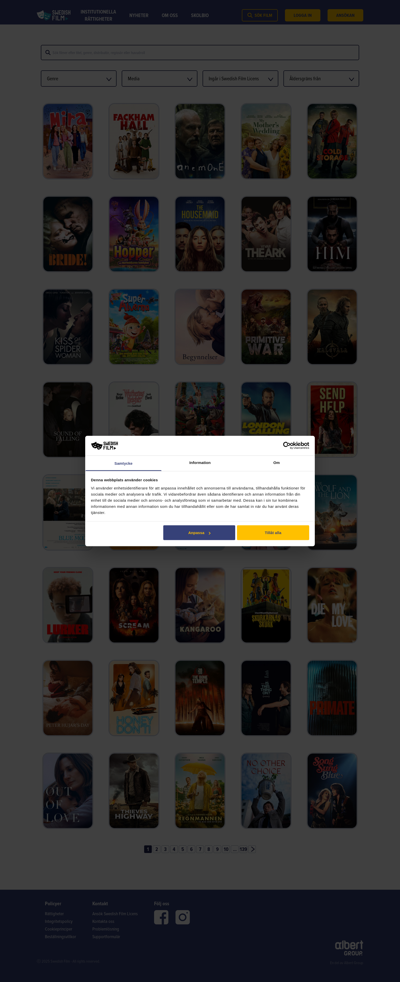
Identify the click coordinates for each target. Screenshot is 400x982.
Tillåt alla (273, 533)
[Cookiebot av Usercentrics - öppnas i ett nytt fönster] (287, 445)
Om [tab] (276, 462)
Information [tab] (200, 462)
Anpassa (199, 533)
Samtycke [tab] (124, 463)
